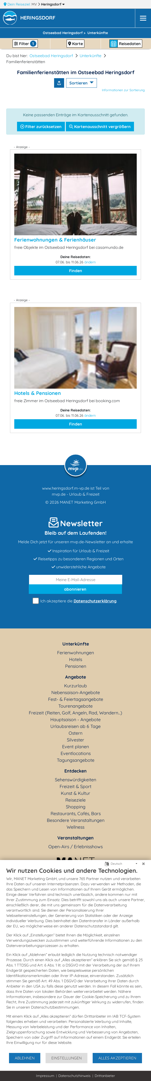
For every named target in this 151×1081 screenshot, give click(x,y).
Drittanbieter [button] (105, 1075)
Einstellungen (66, 1057)
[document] (75, 960)
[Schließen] (143, 864)
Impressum (45, 1075)
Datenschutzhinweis (74, 1075)
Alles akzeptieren (117, 1057)
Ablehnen (25, 1057)
